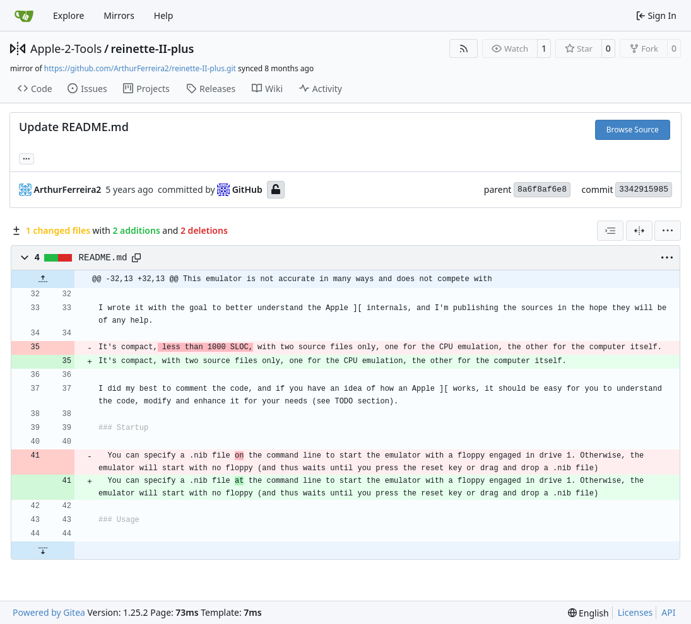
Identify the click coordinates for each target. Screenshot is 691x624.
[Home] (24, 15)
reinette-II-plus (152, 48)
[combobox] (610, 231)
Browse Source (632, 129)
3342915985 (643, 189)
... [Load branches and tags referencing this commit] (26, 157)
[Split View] (639, 231)
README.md (103, 258)
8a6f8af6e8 (542, 189)
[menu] (667, 231)
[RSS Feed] (463, 48)
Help (164, 15)
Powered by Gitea (49, 612)
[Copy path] (136, 258)
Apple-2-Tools (66, 48)
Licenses (635, 612)
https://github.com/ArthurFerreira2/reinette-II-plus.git (140, 68)
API (668, 612)
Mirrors (118, 15)
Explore (68, 15)
